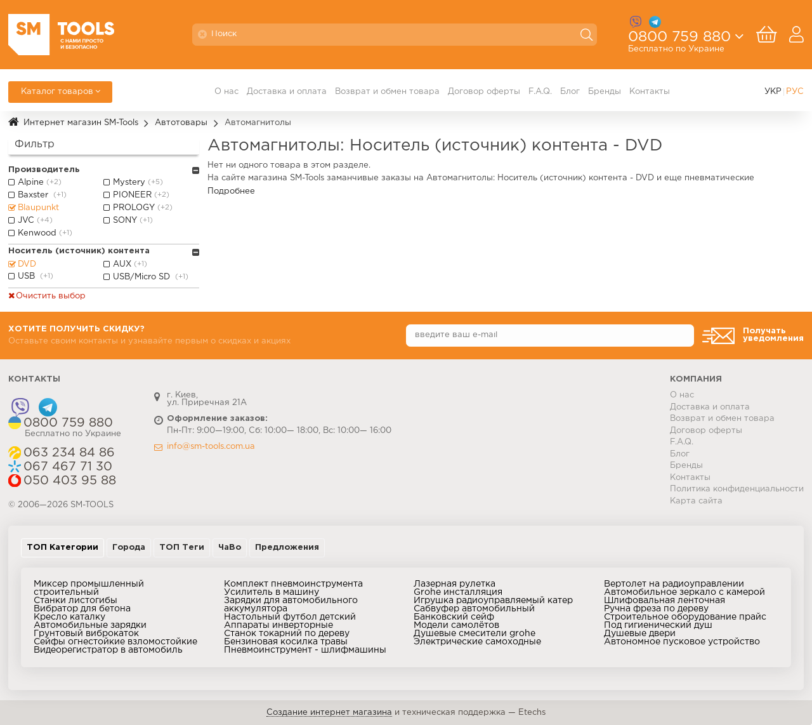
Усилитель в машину (271, 592)
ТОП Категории (62, 547)
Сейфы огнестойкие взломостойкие (115, 642)
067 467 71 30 (67, 467)
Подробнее (231, 191)
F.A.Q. (540, 91)
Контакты (649, 91)
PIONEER (142, 195)
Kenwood (46, 233)
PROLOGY (144, 208)
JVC (36, 221)
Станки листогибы (75, 600)
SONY (134, 221)
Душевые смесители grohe (474, 633)
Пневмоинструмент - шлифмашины (305, 650)
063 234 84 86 (69, 453)
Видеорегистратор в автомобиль (108, 650)
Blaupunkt (38, 207)
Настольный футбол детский (290, 617)
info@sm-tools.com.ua (211, 446)
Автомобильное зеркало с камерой (684, 592)
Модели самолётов (456, 625)
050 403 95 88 (69, 481)
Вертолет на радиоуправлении (674, 584)
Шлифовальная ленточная (664, 600)
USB (37, 276)
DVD (27, 264)
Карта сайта (696, 501)
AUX (131, 264)
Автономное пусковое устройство (682, 642)
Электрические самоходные (477, 642)
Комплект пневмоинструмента (293, 584)
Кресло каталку (69, 617)
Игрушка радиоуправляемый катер (493, 600)
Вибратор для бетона (82, 609)
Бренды (604, 91)
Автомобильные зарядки (90, 625)
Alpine (41, 182)
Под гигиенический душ (658, 625)
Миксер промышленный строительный (89, 588)
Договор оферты (484, 91)
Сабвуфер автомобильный (474, 609)
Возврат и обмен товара (387, 91)
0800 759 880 (679, 39)
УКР (773, 91)
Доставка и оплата (287, 91)
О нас (226, 91)
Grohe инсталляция (458, 592)
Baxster (43, 195)
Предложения (287, 547)
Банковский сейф (454, 617)
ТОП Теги (181, 547)
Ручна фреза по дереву (656, 609)
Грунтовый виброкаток (86, 633)
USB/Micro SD (152, 277)
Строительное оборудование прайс (685, 617)
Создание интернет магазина (329, 712)
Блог (570, 91)
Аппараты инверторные (278, 625)
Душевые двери (640, 633)
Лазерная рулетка (454, 584)
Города (128, 547)
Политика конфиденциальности (737, 489)
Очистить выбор (51, 296)
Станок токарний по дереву (287, 633)
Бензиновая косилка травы (286, 642)
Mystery (139, 182)
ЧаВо (229, 547)
